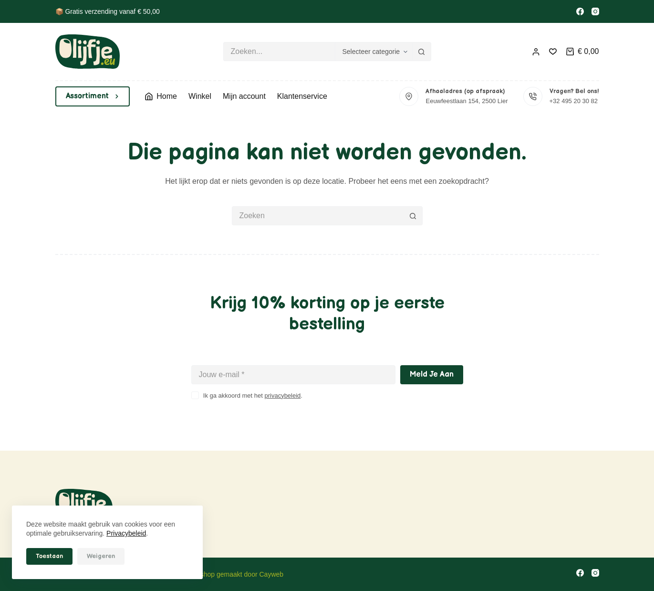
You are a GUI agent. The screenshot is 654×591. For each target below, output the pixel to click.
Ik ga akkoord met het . (252, 395)
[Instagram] (595, 11)
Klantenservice (302, 96)
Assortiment (93, 96)
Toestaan (49, 556)
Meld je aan (432, 374)
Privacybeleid (126, 533)
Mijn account (244, 96)
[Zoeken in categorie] (373, 51)
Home (161, 96)
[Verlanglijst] (553, 51)
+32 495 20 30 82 (574, 101)
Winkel (199, 96)
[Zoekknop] (421, 51)
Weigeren (101, 556)
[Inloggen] (536, 51)
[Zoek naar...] (279, 51)
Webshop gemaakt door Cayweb (235, 574)
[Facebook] (580, 11)
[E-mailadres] (293, 374)
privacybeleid (282, 395)
